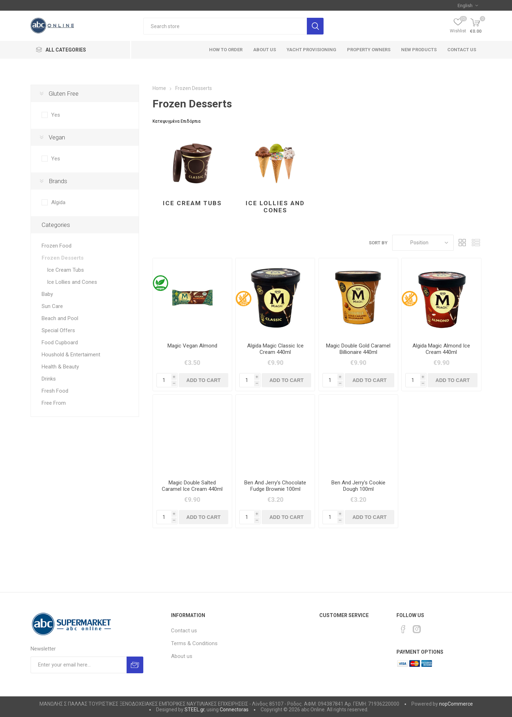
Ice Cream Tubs (192, 203)
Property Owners (368, 49)
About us (181, 656)
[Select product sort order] (423, 243)
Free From (54, 403)
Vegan (57, 137)
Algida (58, 202)
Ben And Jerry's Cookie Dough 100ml (358, 485)
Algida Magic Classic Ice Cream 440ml (275, 348)
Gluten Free (64, 93)
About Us (264, 49)
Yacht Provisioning (311, 49)
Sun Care (52, 306)
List (476, 243)
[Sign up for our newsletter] (79, 665)
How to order (225, 49)
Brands (58, 181)
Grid (462, 243)
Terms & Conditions (194, 643)
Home (159, 88)
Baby (47, 294)
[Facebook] (403, 629)
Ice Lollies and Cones (275, 207)
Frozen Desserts (63, 258)
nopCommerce (456, 704)
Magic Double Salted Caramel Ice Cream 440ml (192, 485)
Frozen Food (56, 246)
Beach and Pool (60, 318)
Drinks (49, 379)
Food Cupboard (60, 342)
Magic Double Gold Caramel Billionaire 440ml (358, 348)
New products (419, 49)
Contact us (461, 49)
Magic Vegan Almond (192, 345)
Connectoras (234, 709)
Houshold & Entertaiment (71, 354)
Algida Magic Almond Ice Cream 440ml (441, 348)
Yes (55, 115)
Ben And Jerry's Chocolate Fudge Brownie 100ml (275, 485)
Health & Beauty (60, 366)
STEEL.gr (194, 709)
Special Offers (58, 330)
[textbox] (225, 26)
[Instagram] (416, 629)
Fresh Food (55, 391)
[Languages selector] (468, 5)
